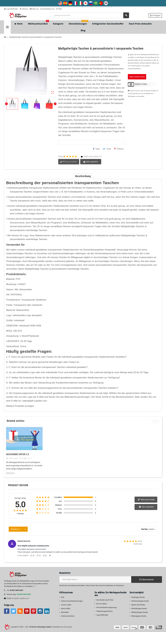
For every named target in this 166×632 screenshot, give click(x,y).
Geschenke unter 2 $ (17, 454)
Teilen (96, 149)
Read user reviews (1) (90, 156)
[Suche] (89, 15)
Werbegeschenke (138, 597)
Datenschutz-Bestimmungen (72, 601)
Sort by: (144, 529)
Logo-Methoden (11, 9)
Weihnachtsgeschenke (140, 601)
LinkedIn (47, 611)
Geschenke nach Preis (104, 600)
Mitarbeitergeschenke (139, 612)
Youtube (26, 611)
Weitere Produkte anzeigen (20, 406)
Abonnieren (146, 579)
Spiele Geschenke (138, 605)
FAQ (62, 597)
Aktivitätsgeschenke (139, 608)
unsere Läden (66, 605)
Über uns (34, 9)
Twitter (13, 611)
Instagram (40, 611)
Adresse (24, 9)
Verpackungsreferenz (104, 611)
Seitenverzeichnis (67, 616)
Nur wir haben (101, 604)
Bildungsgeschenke (138, 616)
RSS (20, 611)
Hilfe (59, 9)
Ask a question (90, 162)
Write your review (68, 162)
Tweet (107, 149)
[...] (35, 586)
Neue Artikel (65, 608)
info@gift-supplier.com (20, 598)
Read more (10, 473)
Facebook (6, 611)
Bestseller (65, 612)
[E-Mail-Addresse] (95, 579)
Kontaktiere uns (47, 9)
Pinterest (119, 149)
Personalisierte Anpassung (106, 607)
